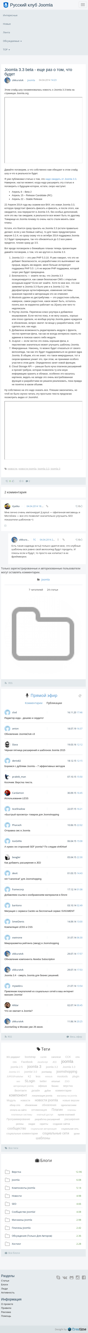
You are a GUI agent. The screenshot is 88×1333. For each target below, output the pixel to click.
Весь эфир (74, 1036)
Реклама (6, 1312)
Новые (7, 23)
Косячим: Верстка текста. (18, 782)
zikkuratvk (17, 80)
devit (15, 873)
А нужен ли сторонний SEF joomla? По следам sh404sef (35, 846)
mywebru (17, 986)
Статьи (5, 1280)
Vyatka (17, 506)
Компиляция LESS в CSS (18, 927)
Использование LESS (16, 798)
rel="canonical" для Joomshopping (22, 878)
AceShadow (18, 809)
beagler (16, 857)
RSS (9, 683)
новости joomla (27, 468)
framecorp (18, 889)
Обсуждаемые (12, 41)
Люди (4, 1288)
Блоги (4, 1284)
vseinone (17, 937)
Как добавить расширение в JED (22, 862)
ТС (34, 539)
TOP (6, 49)
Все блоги (12, 1253)
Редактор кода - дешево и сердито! (24, 718)
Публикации (54, 703)
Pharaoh (16, 825)
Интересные (10, 15)
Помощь (6, 1316)
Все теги (11, 1148)
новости (12, 468)
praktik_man (19, 776)
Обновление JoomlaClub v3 (19, 734)
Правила (6, 1308)
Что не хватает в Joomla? (18, 1010)
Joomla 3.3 (43, 468)
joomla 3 (55, 468)
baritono (17, 905)
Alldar (15, 1005)
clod (14, 712)
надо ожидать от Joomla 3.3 (60, 179)
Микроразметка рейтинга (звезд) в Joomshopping (31, 943)
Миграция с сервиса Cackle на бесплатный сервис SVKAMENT (39, 911)
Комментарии (34, 703)
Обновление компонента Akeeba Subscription (29, 959)
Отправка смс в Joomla (17, 830)
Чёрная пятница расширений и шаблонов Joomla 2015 (34, 750)
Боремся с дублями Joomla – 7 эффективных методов (34, 766)
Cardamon (18, 793)
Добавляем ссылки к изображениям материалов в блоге (35, 894)
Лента (6, 32)
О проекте (7, 1304)
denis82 (16, 760)
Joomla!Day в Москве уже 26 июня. (23, 1026)
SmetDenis (18, 921)
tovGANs (17, 841)
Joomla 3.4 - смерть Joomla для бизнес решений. (31, 975)
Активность (8, 1292)
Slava (15, 744)
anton (15, 728)
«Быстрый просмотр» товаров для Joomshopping (31, 814)
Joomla (31, 80)
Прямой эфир (44, 695)
